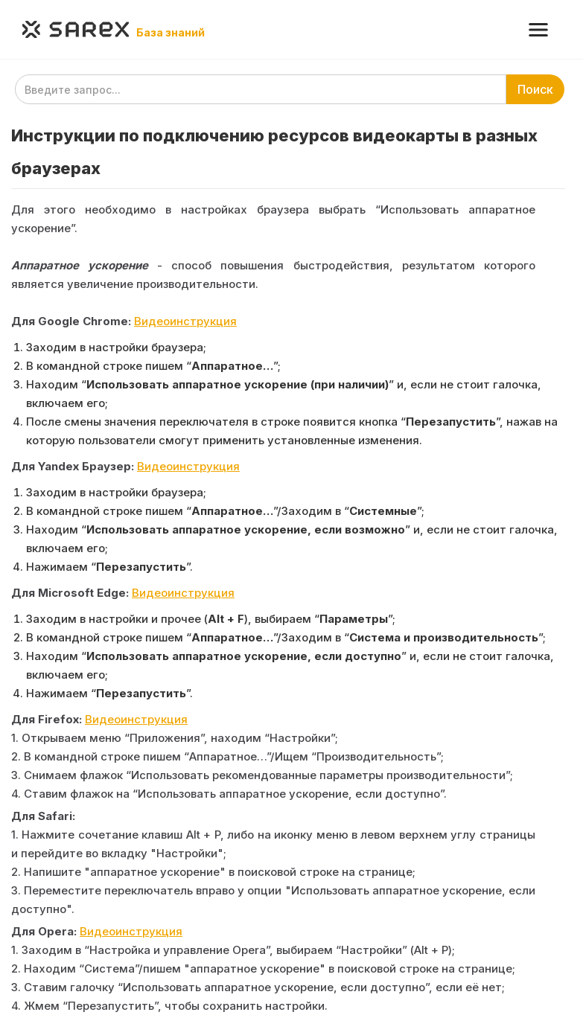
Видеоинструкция (185, 321)
